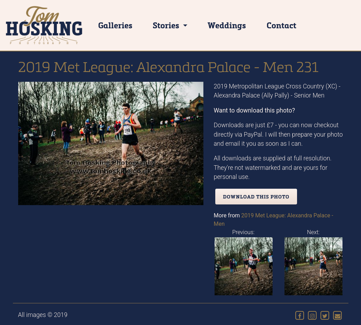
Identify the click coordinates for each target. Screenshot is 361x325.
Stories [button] (167, 25)
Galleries (115, 25)
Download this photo (256, 196)
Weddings (227, 25)
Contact (281, 25)
